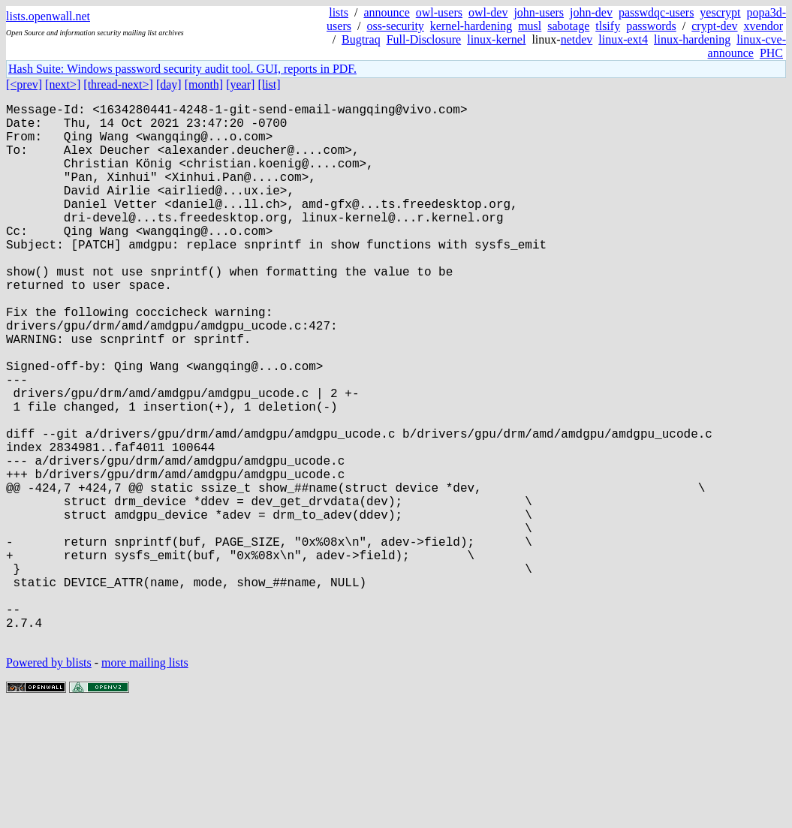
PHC (771, 53)
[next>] (62, 84)
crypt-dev (714, 26)
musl (529, 26)
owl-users (439, 12)
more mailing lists (144, 782)
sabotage (568, 26)
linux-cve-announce (747, 46)
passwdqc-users (656, 12)
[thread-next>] (118, 84)
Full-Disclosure (424, 39)
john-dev (591, 12)
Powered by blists (49, 782)
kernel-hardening (471, 26)
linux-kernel (496, 39)
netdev (577, 39)
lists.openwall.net (48, 16)
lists (338, 12)
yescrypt (720, 12)
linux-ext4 (623, 39)
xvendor (763, 26)
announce (386, 12)
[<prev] (24, 84)
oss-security (394, 26)
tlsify (607, 26)
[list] (268, 84)
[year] (240, 84)
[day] (169, 84)
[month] (204, 84)
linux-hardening (692, 39)
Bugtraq (361, 39)
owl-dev (487, 12)
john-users (538, 12)
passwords (651, 26)
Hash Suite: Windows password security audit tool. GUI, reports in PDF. (182, 68)
